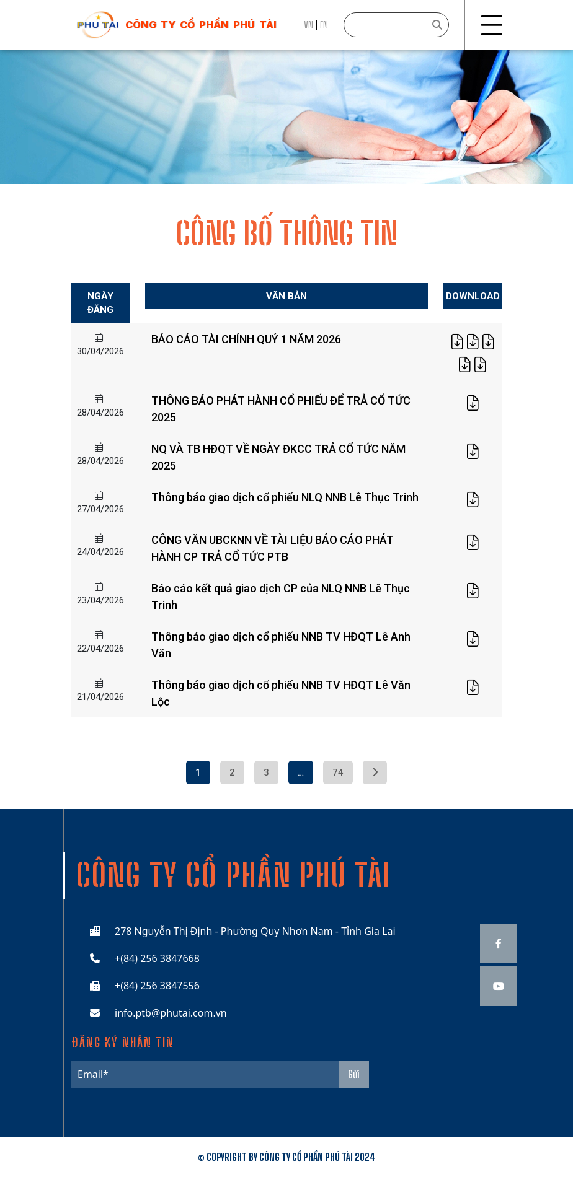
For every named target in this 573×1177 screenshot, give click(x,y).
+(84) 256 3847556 (157, 985)
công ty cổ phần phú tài (201, 25)
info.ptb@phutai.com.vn (171, 1013)
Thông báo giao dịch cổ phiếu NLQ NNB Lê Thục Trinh (285, 497)
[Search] (396, 24)
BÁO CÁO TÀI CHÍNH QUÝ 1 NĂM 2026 (246, 339)
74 (338, 772)
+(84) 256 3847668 (157, 958)
